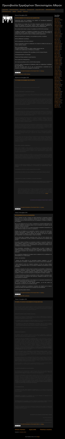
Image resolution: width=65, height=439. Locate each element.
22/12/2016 (20, 74)
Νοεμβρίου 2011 (57, 101)
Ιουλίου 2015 (56, 98)
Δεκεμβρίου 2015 (57, 94)
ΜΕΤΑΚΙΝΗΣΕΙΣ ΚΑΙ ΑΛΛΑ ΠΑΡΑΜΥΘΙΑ (25, 215)
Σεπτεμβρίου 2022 (57, 26)
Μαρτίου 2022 (56, 32)
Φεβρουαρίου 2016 (57, 91)
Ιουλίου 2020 (56, 50)
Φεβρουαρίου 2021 (57, 43)
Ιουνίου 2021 (56, 38)
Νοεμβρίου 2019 (57, 60)
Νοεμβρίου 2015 (57, 95)
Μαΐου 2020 (56, 53)
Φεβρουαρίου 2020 (57, 57)
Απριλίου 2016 (57, 88)
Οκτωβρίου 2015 (57, 97)
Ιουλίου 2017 (56, 81)
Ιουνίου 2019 (56, 67)
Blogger (38, 436)
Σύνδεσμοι (19, 11)
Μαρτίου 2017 (56, 83)
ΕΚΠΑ (25, 74)
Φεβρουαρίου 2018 (57, 80)
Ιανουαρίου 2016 (57, 92)
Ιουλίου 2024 (56, 18)
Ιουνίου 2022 (56, 29)
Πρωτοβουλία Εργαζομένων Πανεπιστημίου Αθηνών (32, 5)
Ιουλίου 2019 (56, 66)
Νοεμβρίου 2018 (57, 73)
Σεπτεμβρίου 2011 (57, 102)
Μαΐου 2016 (56, 87)
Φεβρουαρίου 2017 (57, 84)
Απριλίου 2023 (57, 22)
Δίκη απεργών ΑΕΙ (30, 9)
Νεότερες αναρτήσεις (20, 429)
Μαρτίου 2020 (56, 56)
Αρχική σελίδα (5, 9)
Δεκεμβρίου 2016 (57, 85)
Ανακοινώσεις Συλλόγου (14, 9)
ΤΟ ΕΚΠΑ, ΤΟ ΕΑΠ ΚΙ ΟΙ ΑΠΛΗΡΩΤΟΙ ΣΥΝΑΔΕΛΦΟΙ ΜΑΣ (29, 302)
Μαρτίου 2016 (56, 90)
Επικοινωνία (25, 11)
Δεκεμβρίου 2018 (57, 71)
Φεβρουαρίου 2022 (57, 33)
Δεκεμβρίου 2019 (57, 59)
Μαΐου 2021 (56, 39)
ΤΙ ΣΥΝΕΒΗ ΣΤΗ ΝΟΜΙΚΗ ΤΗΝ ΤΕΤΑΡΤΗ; (25, 80)
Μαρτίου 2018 (56, 78)
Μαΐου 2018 (56, 77)
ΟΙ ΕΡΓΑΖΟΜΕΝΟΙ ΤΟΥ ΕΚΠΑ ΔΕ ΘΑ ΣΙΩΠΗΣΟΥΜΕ (27, 18)
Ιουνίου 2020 (56, 52)
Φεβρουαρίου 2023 (57, 25)
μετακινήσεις (27, 295)
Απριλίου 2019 (57, 70)
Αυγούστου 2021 (57, 36)
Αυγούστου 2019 (57, 64)
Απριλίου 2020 (57, 54)
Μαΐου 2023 (56, 21)
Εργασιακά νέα (22, 9)
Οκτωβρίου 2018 (57, 74)
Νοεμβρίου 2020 (57, 47)
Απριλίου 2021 (57, 40)
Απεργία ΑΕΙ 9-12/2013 (40, 9)
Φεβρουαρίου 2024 (57, 19)
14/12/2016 (20, 295)
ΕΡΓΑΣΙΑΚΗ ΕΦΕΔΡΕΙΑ (50, 9)
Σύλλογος (28, 74)
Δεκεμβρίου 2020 (57, 46)
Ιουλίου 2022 (56, 28)
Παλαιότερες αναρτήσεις (46, 429)
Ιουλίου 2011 (56, 104)
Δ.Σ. (23, 74)
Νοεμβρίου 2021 (57, 35)
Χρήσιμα (14, 11)
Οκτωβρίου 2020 (57, 49)
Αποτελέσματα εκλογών (6, 11)
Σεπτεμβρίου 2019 (57, 63)
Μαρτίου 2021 (56, 42)
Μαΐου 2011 (56, 105)
